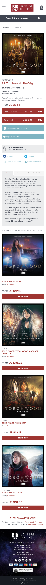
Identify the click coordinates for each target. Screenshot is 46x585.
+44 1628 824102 (26, 547)
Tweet (31, 156)
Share (10, 156)
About (8, 173)
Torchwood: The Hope (33, 522)
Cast (18, 173)
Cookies (21, 580)
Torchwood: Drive (11, 281)
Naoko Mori (12, 93)
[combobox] (20, 18)
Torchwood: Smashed (36, 524)
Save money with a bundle (17, 128)
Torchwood (7, 27)
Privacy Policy (14, 580)
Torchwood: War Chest (14, 423)
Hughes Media (26, 583)
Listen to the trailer (14, 161)
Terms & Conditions (30, 580)
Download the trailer (35, 161)
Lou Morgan (14, 91)
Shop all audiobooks (23, 517)
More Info (23, 296)
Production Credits (34, 173)
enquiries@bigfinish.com (25, 554)
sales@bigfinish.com (25, 549)
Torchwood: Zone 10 (12, 492)
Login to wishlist (12, 136)
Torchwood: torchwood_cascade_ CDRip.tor (20, 352)
